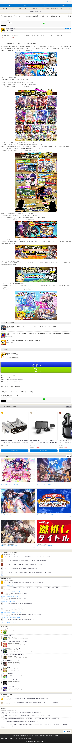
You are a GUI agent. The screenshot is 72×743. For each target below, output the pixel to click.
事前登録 (32, 11)
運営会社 (26, 735)
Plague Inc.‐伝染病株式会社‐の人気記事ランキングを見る (11, 612)
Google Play (36, 370)
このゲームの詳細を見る (13, 357)
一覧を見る (68, 406)
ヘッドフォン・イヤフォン (8, 410)
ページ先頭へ (68, 731)
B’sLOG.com (55, 735)
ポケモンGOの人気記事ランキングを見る (8, 622)
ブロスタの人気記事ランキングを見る (8, 601)
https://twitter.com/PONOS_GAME (13, 381)
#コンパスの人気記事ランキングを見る (8, 585)
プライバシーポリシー (34, 735)
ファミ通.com (49, 735)
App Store (36, 364)
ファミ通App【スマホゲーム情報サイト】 (9, 8)
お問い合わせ (16, 735)
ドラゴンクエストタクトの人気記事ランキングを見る (10, 617)
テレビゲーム (37, 410)
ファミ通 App (5, 2)
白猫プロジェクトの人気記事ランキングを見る (9, 596)
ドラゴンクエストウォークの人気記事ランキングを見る (11, 591)
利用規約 (22, 735)
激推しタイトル (38, 11)
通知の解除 (42, 735)
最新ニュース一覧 (22, 8)
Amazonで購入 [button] (14, 450)
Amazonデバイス (28, 410)
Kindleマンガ (19, 410)
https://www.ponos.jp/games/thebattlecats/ (15, 379)
